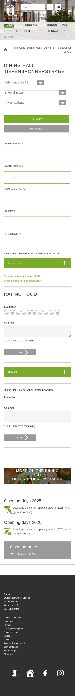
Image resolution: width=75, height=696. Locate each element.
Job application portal (13, 628)
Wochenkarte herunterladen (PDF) (23, 280)
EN (58, 7)
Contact (12, 372)
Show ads (8, 654)
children (31, 30)
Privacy (7, 625)
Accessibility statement (14, 643)
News (6, 639)
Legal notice (9, 621)
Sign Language (11, 647)
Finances (11, 30)
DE (50, 7)
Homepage (19, 47)
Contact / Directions (13, 618)
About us (11, 36)
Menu (39, 47)
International (56, 30)
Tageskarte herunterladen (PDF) (22, 276)
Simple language (11, 651)
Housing (30, 25)
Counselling (57, 25)
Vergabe (8, 636)
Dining (9, 25)
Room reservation (12, 632)
